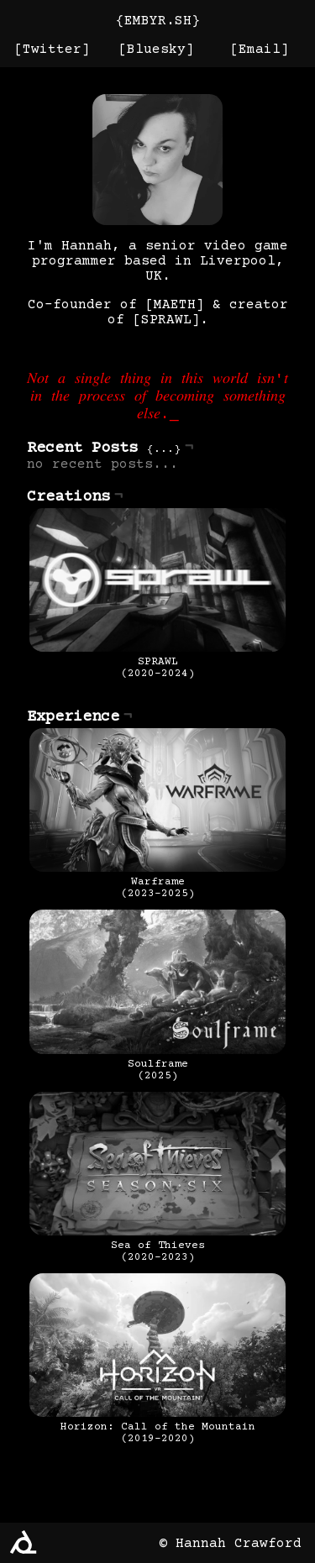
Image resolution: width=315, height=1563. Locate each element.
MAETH (175, 304)
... (164, 459)
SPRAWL (166, 320)
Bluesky (156, 49)
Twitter (52, 49)
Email (260, 49)
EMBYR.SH (158, 21)
